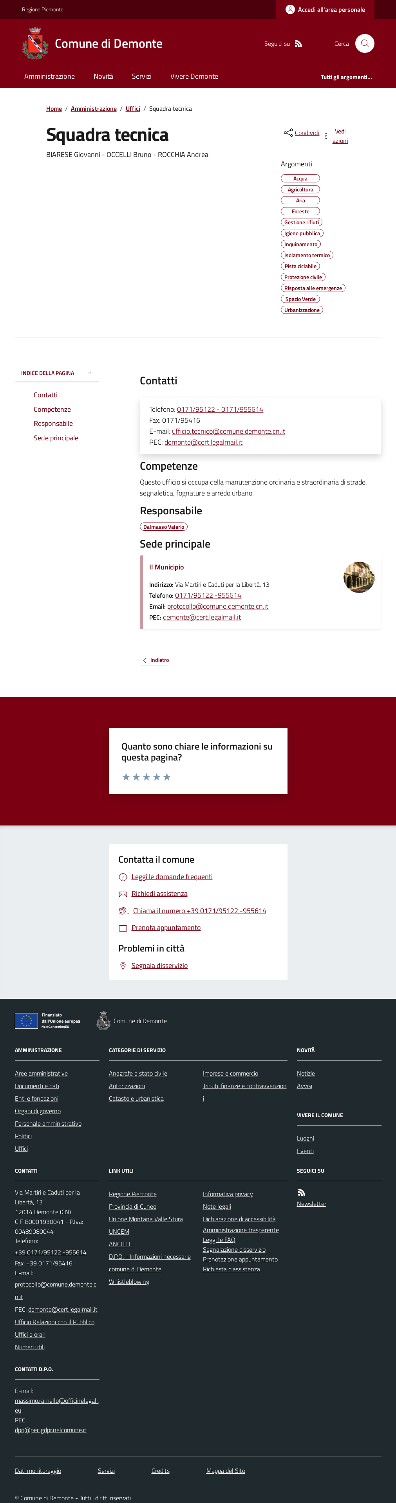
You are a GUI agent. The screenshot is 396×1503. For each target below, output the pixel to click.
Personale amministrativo (48, 1123)
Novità (103, 76)
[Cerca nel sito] (361, 43)
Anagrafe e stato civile (138, 1073)
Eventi (305, 1150)
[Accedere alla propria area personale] (325, 9)
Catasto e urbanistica (136, 1098)
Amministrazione (49, 76)
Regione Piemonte (42, 9)
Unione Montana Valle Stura (146, 1219)
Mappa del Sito (225, 1470)
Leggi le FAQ (219, 1239)
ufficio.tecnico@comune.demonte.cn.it (228, 431)
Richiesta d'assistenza (231, 1269)
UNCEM (119, 1231)
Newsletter (311, 1203)
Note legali (217, 1206)
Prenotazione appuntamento (240, 1259)
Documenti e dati (37, 1085)
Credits (161, 1470)
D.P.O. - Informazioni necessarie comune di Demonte (150, 1263)
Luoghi (305, 1138)
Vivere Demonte (194, 76)
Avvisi (304, 1085)
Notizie (306, 1073)
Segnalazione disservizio (234, 1249)
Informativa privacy (228, 1193)
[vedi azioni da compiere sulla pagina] (335, 135)
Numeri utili (30, 1347)
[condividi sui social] (301, 132)
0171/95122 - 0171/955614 (220, 409)
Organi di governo (38, 1111)
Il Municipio (166, 567)
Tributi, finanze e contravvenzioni (245, 1092)
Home (54, 108)
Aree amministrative (41, 1073)
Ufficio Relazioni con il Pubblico (54, 1321)
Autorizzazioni (127, 1085)
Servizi (142, 76)
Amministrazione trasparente (241, 1229)
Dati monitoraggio (38, 1470)
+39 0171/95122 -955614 (51, 1252)
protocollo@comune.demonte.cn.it (217, 606)
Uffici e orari (30, 1334)
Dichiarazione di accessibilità (239, 1219)
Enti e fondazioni (36, 1098)
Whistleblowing (129, 1281)
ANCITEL (120, 1244)
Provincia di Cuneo (132, 1206)
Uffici (133, 108)
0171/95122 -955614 (208, 595)
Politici (23, 1136)
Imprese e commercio (230, 1073)
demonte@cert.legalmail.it (203, 442)
